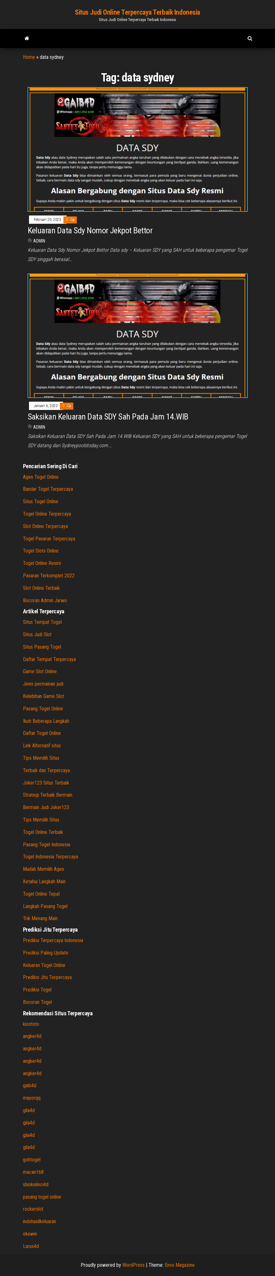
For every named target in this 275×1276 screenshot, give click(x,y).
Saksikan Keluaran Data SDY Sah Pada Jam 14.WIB (108, 416)
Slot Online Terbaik (41, 588)
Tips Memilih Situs (41, 758)
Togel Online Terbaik (43, 832)
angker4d (32, 1036)
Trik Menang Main (40, 918)
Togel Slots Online (41, 551)
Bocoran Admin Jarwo (45, 600)
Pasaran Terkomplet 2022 (49, 576)
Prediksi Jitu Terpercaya (47, 977)
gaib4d (29, 1085)
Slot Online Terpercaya (45, 526)
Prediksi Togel (37, 990)
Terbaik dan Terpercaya (46, 770)
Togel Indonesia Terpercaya (50, 857)
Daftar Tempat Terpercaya (49, 659)
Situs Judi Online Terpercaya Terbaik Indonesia (137, 12)
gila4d (29, 1110)
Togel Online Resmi (42, 563)
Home (29, 57)
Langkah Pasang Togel (45, 906)
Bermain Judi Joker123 (46, 807)
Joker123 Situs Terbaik (46, 783)
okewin (30, 1234)
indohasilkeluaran (39, 1221)
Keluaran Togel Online (44, 965)
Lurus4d (31, 1246)
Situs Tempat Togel (42, 622)
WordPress (133, 1265)
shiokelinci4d (35, 1184)
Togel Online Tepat (41, 894)
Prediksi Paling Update (45, 953)
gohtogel (31, 1160)
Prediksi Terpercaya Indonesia (53, 940)
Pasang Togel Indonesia (46, 845)
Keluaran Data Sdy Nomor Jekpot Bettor (90, 230)
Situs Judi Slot (37, 634)
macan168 (33, 1172)
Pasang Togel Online (43, 709)
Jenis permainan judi (43, 684)
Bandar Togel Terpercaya (48, 489)
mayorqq (31, 1098)
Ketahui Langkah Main (44, 881)
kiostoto (31, 1024)
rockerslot (33, 1209)
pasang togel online (42, 1197)
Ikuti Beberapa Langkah (46, 721)
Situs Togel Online (40, 501)
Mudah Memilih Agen (43, 869)
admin (39, 240)
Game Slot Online (40, 671)
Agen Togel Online (41, 477)
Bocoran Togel (37, 1002)
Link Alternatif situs (42, 746)
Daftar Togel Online (42, 733)
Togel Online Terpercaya (47, 514)
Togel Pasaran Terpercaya (49, 539)
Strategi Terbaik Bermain (47, 795)
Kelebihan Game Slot (43, 696)
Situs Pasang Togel (42, 647)
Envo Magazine (180, 1265)
